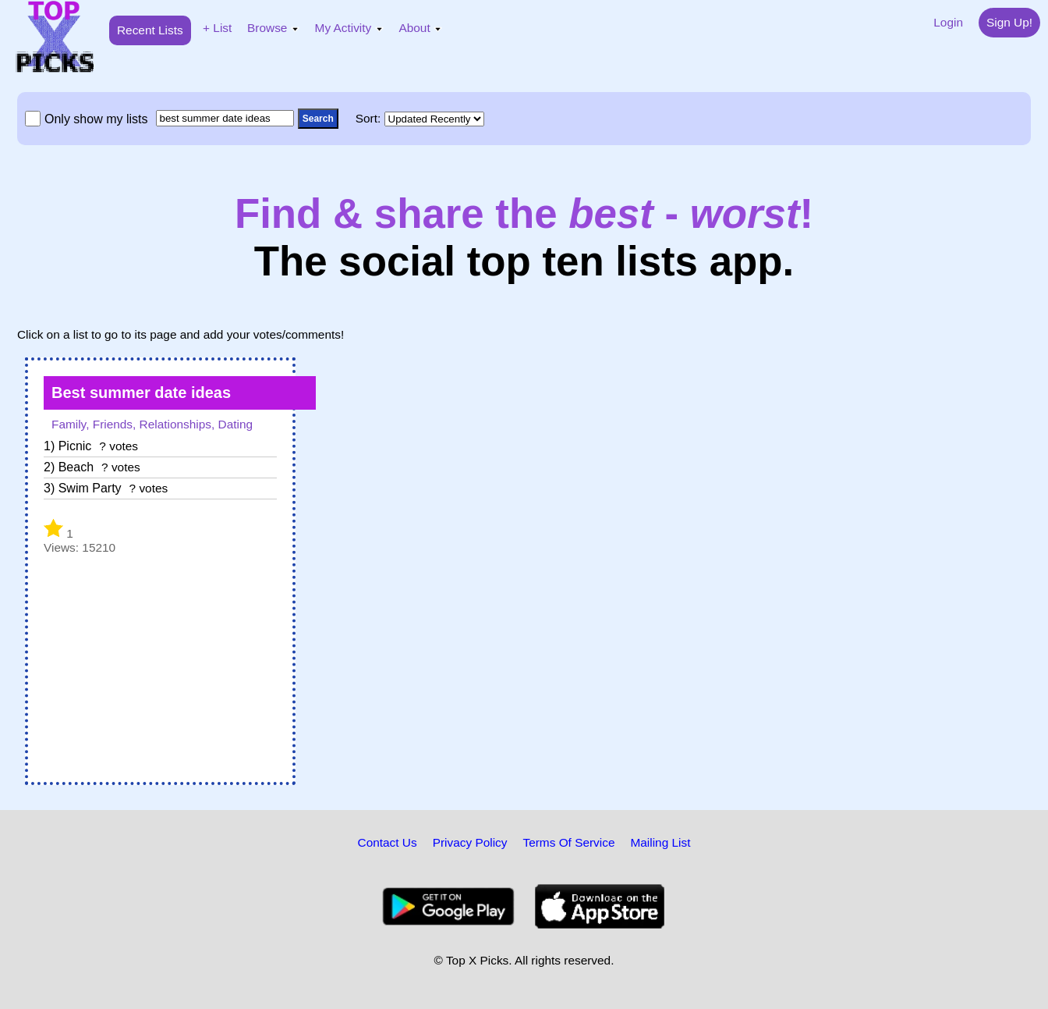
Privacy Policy (470, 842)
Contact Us (387, 842)
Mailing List (660, 842)
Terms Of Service (568, 842)
